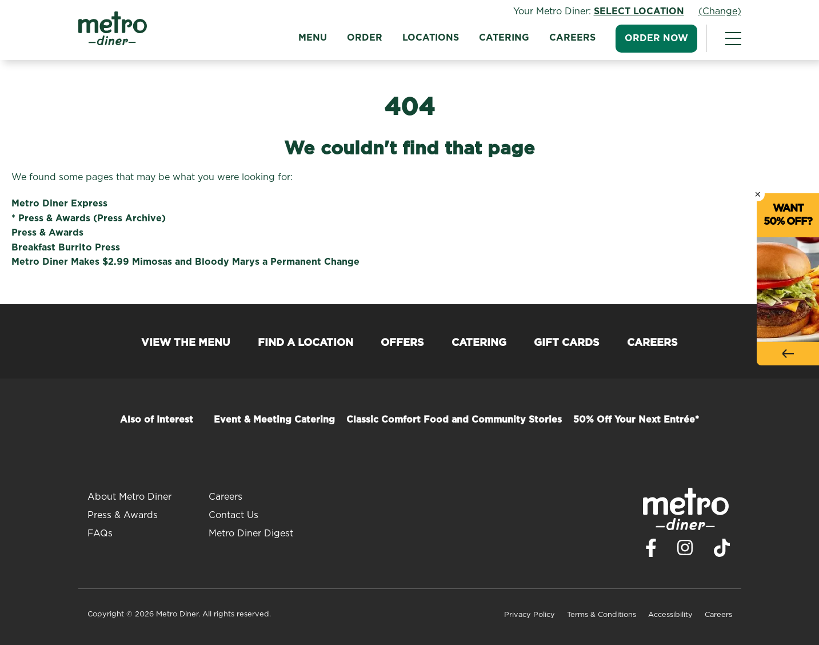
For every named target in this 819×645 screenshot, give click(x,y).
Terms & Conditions (601, 615)
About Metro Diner (129, 496)
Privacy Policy (529, 615)
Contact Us (233, 515)
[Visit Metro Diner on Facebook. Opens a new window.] (651, 551)
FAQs (100, 533)
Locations (430, 37)
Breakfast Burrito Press (65, 247)
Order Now (656, 38)
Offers (402, 343)
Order (364, 37)
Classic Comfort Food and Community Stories (454, 419)
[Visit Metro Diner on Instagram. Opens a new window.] (685, 551)
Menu (312, 37)
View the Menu (185, 343)
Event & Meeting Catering (274, 419)
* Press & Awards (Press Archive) (88, 218)
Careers (572, 37)
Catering (504, 37)
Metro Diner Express (59, 203)
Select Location (639, 11)
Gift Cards (567, 343)
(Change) (719, 11)
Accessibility (670, 615)
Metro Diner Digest (251, 533)
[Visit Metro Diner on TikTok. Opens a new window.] (722, 551)
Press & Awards (47, 232)
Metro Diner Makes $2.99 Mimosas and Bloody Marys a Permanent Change (185, 261)
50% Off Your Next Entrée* (636, 419)
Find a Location (305, 343)
